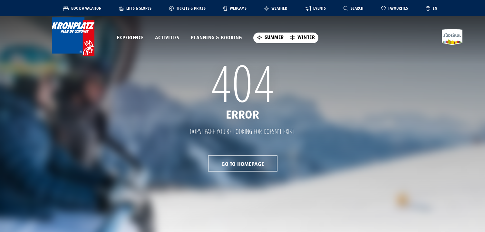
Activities (167, 37)
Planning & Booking (216, 37)
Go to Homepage (242, 164)
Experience (130, 37)
